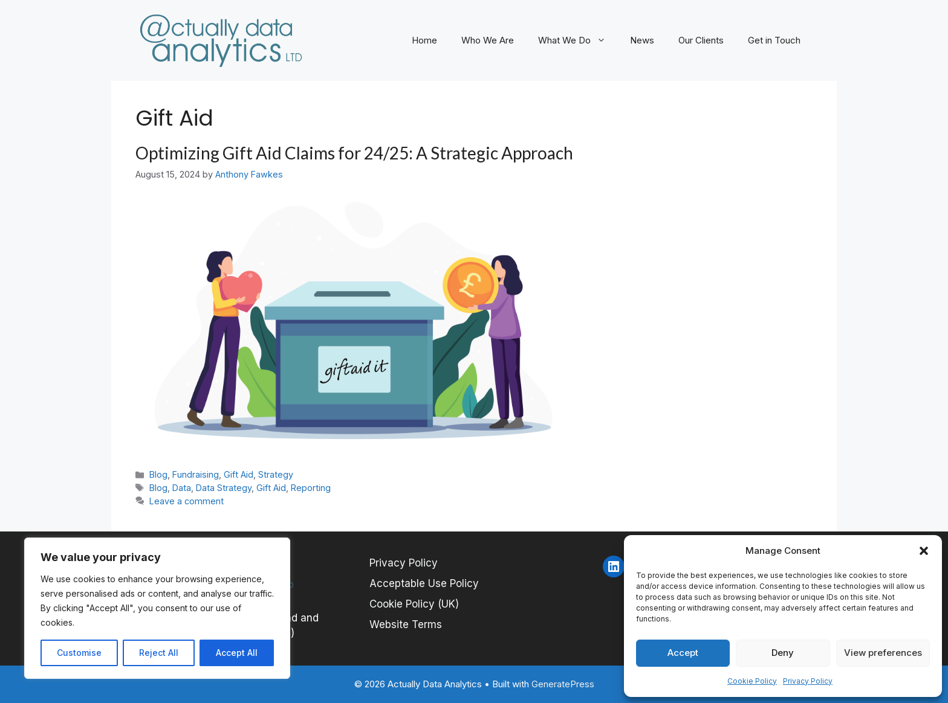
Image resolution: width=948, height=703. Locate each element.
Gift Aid (238, 474)
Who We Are (487, 40)
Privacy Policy (808, 680)
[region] (157, 608)
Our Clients (701, 40)
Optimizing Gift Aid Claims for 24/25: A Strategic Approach (354, 153)
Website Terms (405, 624)
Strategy (275, 474)
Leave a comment (186, 501)
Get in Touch (774, 40)
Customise (79, 652)
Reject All (158, 652)
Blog (158, 474)
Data (181, 488)
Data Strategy (224, 488)
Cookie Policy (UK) (414, 604)
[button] (924, 551)
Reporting (311, 488)
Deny (782, 652)
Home (424, 40)
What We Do (578, 40)
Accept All (237, 652)
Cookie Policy (752, 680)
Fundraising (195, 474)
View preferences (883, 652)
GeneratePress (562, 684)
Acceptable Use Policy (424, 583)
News (642, 40)
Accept (682, 652)
